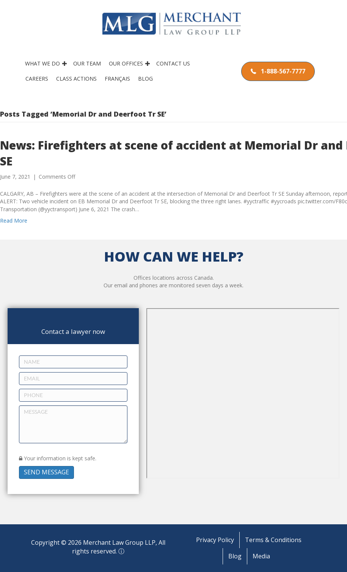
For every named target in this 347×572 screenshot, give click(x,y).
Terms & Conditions (273, 540)
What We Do (44, 63)
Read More (13, 220)
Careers (38, 78)
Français (119, 78)
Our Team (88, 63)
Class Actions (78, 78)
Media (261, 556)
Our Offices (127, 63)
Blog (147, 78)
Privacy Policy (215, 540)
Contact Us (175, 63)
